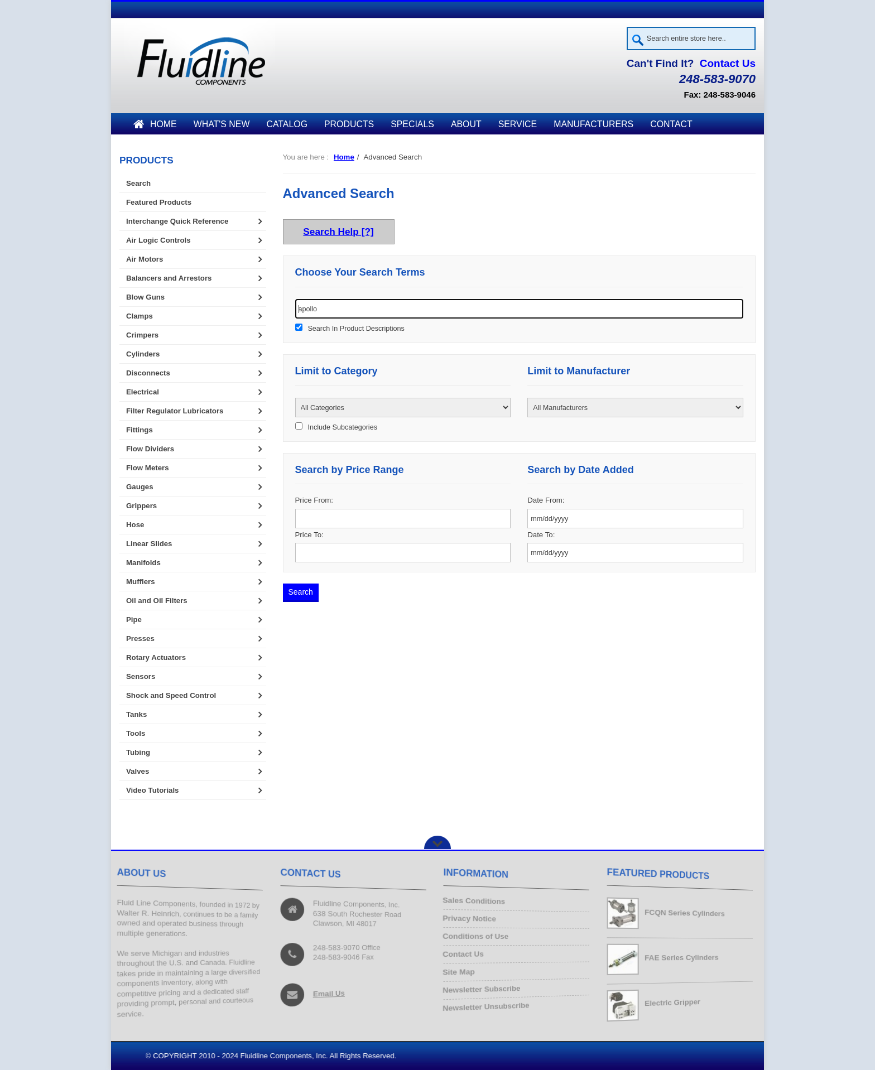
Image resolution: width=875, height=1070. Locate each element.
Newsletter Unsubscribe (489, 1004)
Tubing (138, 752)
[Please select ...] (403, 407)
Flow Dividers (150, 449)
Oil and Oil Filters (157, 600)
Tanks (136, 714)
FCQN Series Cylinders (686, 913)
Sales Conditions (477, 903)
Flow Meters (147, 468)
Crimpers (142, 335)
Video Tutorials (152, 790)
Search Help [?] (338, 232)
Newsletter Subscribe (484, 987)
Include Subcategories (342, 427)
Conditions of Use (478, 937)
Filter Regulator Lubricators (174, 411)
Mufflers (140, 581)
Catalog (286, 124)
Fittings (139, 430)
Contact (671, 124)
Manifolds (143, 562)
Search (138, 183)
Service (517, 124)
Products (349, 124)
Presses (140, 638)
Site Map (462, 970)
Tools (135, 733)
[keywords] (519, 309)
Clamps (139, 316)
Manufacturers (593, 124)
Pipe (134, 619)
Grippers (141, 506)
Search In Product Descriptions (355, 328)
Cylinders (143, 354)
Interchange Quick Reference (177, 221)
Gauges (139, 487)
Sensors (140, 676)
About (466, 124)
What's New (222, 124)
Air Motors (144, 259)
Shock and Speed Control (171, 695)
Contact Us (728, 63)
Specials (412, 124)
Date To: (541, 535)
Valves (137, 771)
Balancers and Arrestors (168, 278)
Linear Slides (149, 543)
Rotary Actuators (156, 657)
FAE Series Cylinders (683, 957)
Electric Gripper (673, 1002)
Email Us (329, 991)
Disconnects (148, 373)
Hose (135, 524)
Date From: (545, 500)
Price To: (309, 535)
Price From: (314, 500)
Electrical (142, 392)
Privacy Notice (472, 920)
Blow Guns (145, 297)
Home (155, 124)
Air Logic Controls (158, 240)
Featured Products (158, 202)
